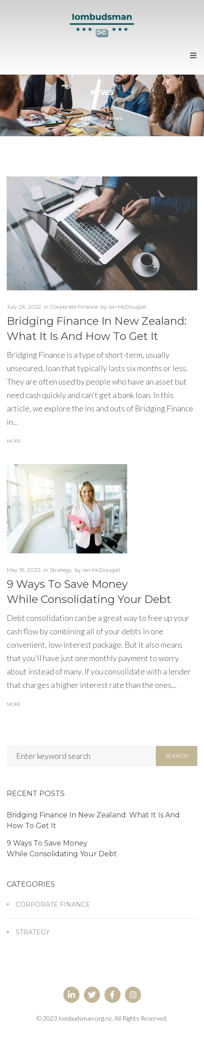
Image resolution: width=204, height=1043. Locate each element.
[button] (193, 55)
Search (176, 755)
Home (90, 117)
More (14, 441)
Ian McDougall (127, 306)
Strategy (61, 569)
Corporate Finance (74, 306)
